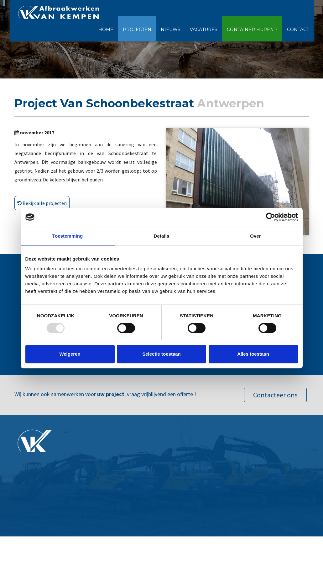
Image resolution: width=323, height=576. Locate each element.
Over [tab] (255, 236)
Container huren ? (252, 29)
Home (105, 29)
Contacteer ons (275, 394)
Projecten (137, 29)
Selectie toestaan (161, 354)
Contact (298, 29)
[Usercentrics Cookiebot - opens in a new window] (270, 217)
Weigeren (69, 354)
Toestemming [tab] (67, 236)
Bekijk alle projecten (42, 203)
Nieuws (170, 29)
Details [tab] (161, 236)
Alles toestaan (253, 354)
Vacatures (203, 29)
